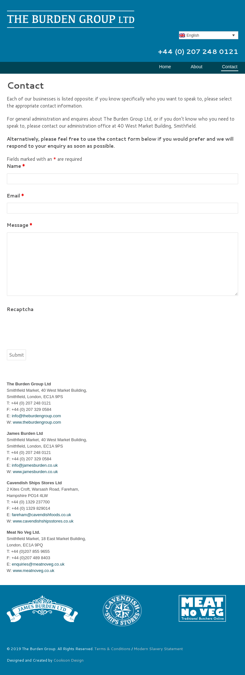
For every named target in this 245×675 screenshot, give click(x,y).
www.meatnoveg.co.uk (33, 570)
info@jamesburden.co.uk (35, 465)
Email (15, 195)
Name (16, 166)
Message (19, 225)
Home (165, 66)
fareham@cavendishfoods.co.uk (41, 514)
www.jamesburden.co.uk (35, 471)
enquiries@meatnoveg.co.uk (38, 564)
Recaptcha (20, 309)
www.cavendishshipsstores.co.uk (43, 521)
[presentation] (55, 328)
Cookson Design (68, 660)
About (197, 66)
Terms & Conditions (112, 648)
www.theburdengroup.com (37, 422)
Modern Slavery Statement (158, 648)
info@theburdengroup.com (36, 415)
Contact (229, 66)
